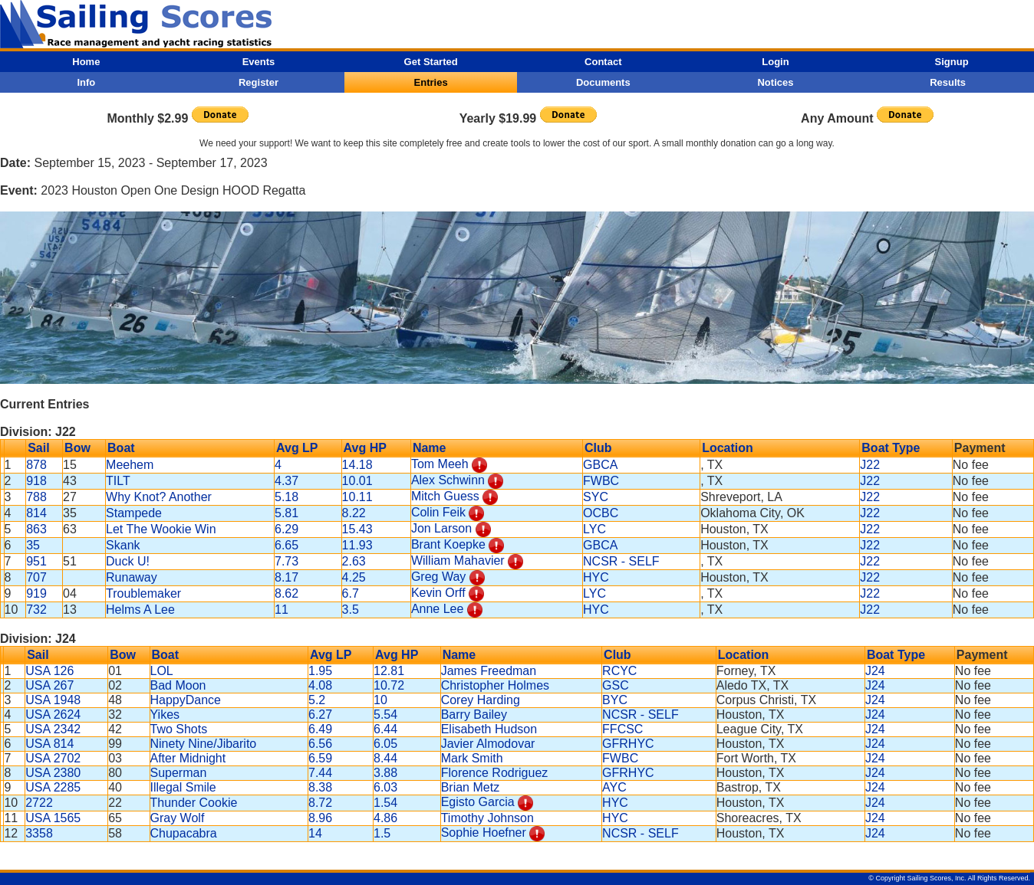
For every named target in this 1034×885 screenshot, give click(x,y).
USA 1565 (53, 817)
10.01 (357, 480)
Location (727, 447)
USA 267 (49, 685)
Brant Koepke (448, 544)
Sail (38, 447)
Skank (123, 545)
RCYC (619, 670)
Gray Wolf (177, 817)
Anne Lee (437, 608)
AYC (614, 787)
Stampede (134, 513)
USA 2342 (53, 729)
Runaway (131, 577)
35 (33, 545)
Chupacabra (183, 833)
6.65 (286, 545)
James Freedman (489, 670)
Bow (77, 447)
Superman (178, 772)
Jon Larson (441, 528)
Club (598, 447)
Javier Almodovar (488, 743)
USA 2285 (53, 787)
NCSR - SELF (621, 561)
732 (36, 609)
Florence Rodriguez (494, 772)
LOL (161, 670)
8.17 (286, 577)
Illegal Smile (183, 787)
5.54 (385, 714)
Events (258, 61)
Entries (431, 82)
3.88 (385, 772)
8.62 (286, 593)
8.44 (385, 758)
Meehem (129, 464)
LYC (594, 529)
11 (281, 609)
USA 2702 (53, 758)
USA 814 (49, 743)
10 (380, 699)
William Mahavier (458, 560)
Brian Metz (470, 787)
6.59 (320, 758)
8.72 (320, 802)
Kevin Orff (438, 592)
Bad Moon (178, 685)
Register (258, 82)
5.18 (286, 496)
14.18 (357, 464)
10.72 (389, 685)
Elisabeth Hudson (489, 729)
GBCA (600, 464)
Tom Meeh (440, 463)
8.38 (320, 787)
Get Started (431, 61)
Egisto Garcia (478, 801)
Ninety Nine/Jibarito (203, 743)
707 (36, 577)
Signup (952, 61)
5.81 (286, 513)
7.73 (286, 561)
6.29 (286, 529)
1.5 (382, 833)
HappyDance (186, 699)
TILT (118, 480)
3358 (39, 833)
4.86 (385, 817)
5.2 (316, 699)
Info (86, 82)
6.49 (320, 729)
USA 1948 (53, 699)
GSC (615, 685)
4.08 (320, 685)
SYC (595, 496)
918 (36, 480)
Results (948, 82)
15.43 (357, 529)
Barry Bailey (474, 714)
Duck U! (128, 561)
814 (36, 513)
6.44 (385, 729)
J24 (875, 670)
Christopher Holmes (495, 685)
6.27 (320, 714)
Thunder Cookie (194, 802)
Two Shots (179, 729)
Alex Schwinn (448, 480)
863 (36, 529)
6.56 (320, 743)
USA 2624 (53, 714)
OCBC (600, 513)
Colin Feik (438, 512)
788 (36, 496)
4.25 (354, 577)
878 (36, 464)
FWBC (601, 480)
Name (429, 447)
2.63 (354, 561)
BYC (614, 699)
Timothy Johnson (487, 817)
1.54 (385, 802)
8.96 (320, 817)
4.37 (286, 480)
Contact (603, 61)
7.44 (320, 772)
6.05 (385, 743)
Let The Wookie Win (161, 529)
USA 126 (49, 670)
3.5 (350, 609)
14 (315, 833)
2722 (39, 802)
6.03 (385, 787)
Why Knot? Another (159, 496)
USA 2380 (53, 772)
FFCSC (622, 729)
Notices (775, 82)
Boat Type (890, 447)
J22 (870, 464)
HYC (596, 577)
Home (86, 61)
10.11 (357, 496)
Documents (603, 82)
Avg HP (365, 447)
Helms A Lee (140, 609)
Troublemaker (143, 593)
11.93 (357, 545)
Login (775, 61)
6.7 (350, 593)
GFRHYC (628, 743)
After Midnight (188, 758)
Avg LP (297, 447)
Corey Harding (480, 699)
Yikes (165, 714)
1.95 (320, 670)
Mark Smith (472, 758)
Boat (121, 447)
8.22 (354, 513)
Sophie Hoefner (483, 832)
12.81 (389, 670)
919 (36, 593)
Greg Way (438, 576)
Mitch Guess (445, 496)
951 (36, 561)
